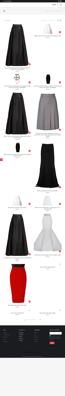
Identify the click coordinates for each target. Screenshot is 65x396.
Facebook (21, 334)
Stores (35, 341)
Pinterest (21, 338)
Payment (5, 341)
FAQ (4, 339)
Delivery (5, 337)
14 (40, 319)
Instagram (21, 332)
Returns (5, 332)
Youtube (21, 340)
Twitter (20, 336)
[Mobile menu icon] (61, 5)
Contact (36, 339)
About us (36, 332)
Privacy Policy (6, 334)
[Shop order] (10, 20)
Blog (35, 334)
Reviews (36, 337)
